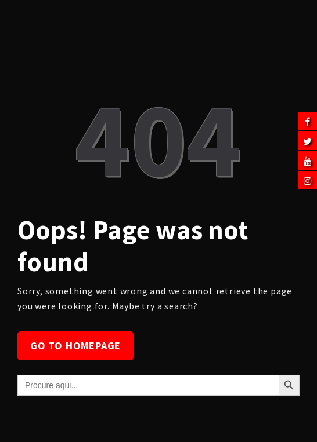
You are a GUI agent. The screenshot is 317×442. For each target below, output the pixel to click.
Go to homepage (75, 345)
